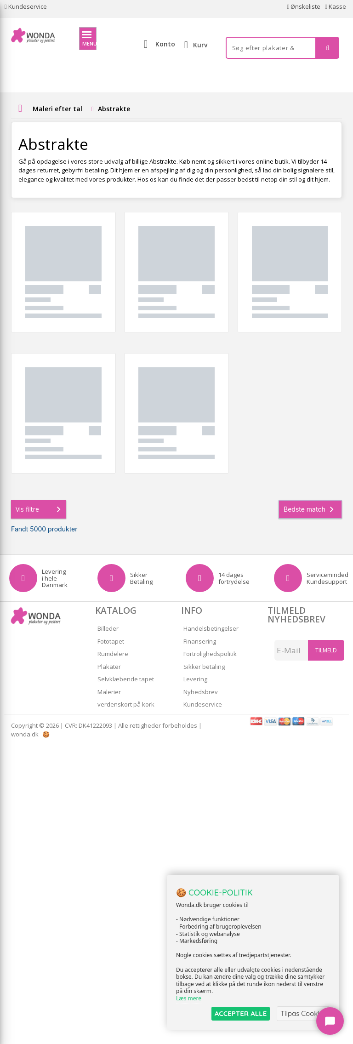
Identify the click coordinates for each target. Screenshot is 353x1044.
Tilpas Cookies (303, 1013)
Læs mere (188, 999)
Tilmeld (326, 650)
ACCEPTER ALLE (241, 1013)
